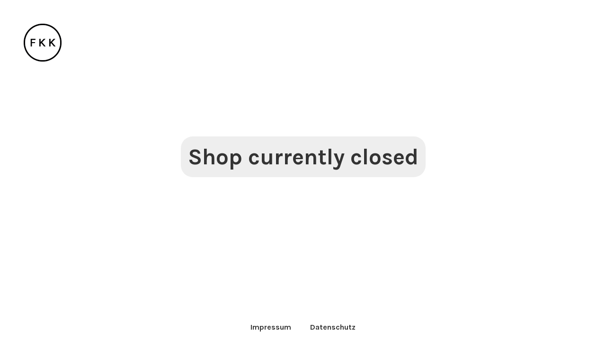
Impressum (270, 327)
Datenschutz (333, 327)
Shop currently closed (303, 157)
